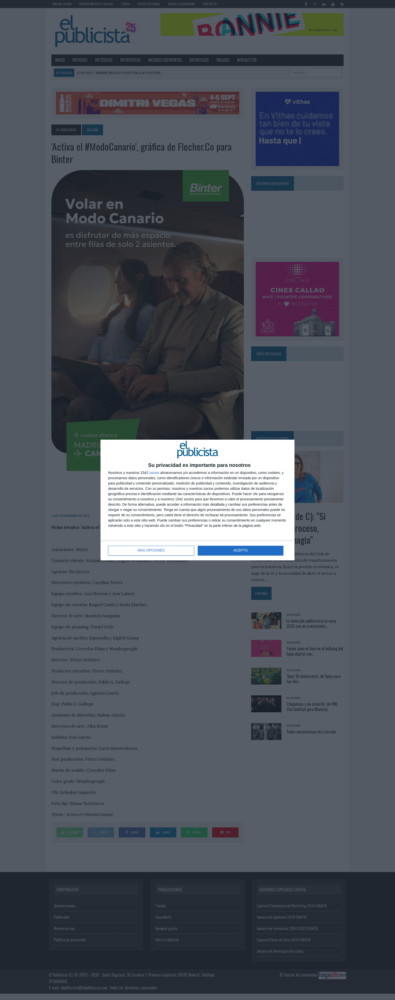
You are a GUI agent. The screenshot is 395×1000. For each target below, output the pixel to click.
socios (154, 472)
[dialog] (197, 500)
